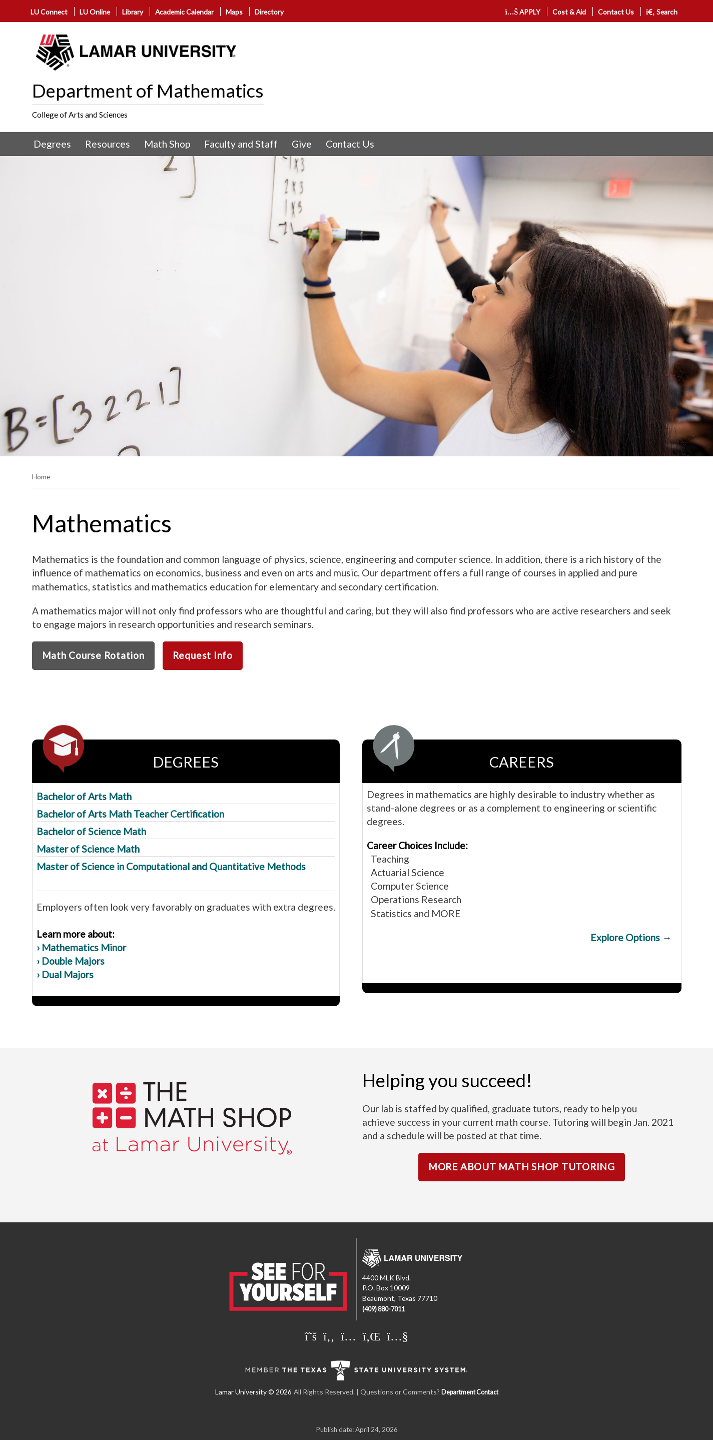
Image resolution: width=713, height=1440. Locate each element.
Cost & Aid (569, 12)
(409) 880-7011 (383, 1309)
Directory (269, 12)
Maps (234, 12)
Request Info (203, 655)
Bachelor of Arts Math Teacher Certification (130, 814)
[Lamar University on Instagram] (348, 1336)
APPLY (523, 12)
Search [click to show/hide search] (661, 12)
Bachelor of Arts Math (84, 796)
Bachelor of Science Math (91, 831)
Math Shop (167, 144)
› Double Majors (71, 961)
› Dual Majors (65, 974)
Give (302, 144)
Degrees (52, 144)
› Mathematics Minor (81, 947)
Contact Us (616, 12)
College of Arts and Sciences (80, 114)
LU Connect (49, 12)
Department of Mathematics (148, 91)
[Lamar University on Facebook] (328, 1336)
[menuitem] (52, 144)
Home (41, 476)
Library (132, 12)
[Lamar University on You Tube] (397, 1336)
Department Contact (469, 1392)
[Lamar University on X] (311, 1336)
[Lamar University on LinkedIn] (372, 1336)
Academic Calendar (184, 12)
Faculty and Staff (241, 144)
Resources (107, 144)
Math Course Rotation (93, 655)
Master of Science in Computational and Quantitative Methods (171, 866)
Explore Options (625, 937)
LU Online (95, 12)
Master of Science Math (88, 849)
